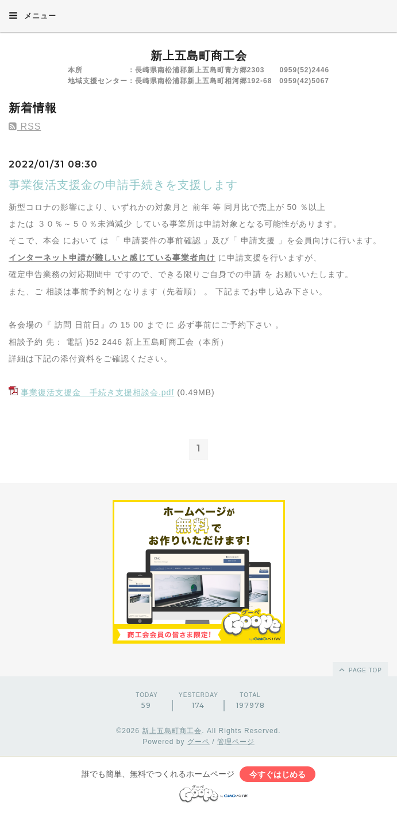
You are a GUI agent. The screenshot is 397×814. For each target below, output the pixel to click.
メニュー (32, 15)
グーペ (198, 742)
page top (359, 669)
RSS (25, 126)
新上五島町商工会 (199, 56)
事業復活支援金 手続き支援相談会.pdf (97, 392)
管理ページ (236, 742)
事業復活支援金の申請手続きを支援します (123, 185)
